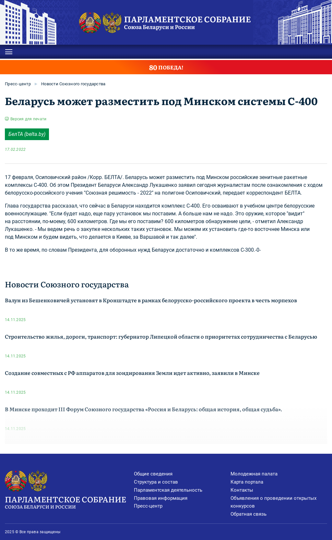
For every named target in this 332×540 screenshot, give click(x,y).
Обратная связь (249, 514)
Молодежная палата (254, 474)
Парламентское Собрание (69, 501)
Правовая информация (160, 498)
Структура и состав (156, 482)
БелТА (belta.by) (26, 134)
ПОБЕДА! (166, 67)
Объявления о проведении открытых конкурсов (273, 502)
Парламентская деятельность (168, 490)
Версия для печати (28, 119)
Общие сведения (153, 474)
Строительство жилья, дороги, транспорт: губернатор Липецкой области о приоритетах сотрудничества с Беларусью (161, 336)
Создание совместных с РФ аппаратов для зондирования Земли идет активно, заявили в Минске (132, 373)
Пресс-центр (18, 83)
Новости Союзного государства (73, 83)
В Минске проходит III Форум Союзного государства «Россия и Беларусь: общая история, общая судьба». (143, 409)
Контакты (242, 490)
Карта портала (247, 482)
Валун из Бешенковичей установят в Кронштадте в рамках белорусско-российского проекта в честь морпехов (151, 300)
